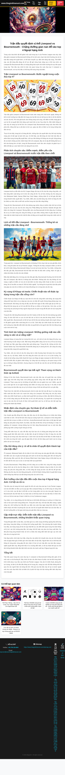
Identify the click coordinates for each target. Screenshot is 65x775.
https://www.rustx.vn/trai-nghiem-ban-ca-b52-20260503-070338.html (55, 667)
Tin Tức (33, 3)
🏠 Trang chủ (27, 3)
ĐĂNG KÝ (60, 3)
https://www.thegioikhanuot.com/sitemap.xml (37, 647)
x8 (62, 653)
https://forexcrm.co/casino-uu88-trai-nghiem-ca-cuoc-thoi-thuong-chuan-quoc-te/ (55, 712)
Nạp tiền (39, 3)
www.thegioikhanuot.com (12, 3)
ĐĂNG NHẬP (51, 3)
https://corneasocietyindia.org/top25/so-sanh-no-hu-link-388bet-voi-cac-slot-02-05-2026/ (55, 738)
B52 (62, 655)
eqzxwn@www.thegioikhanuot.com (10, 652)
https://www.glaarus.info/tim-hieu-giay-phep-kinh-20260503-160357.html (55, 689)
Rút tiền (45, 3)
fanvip (62, 657)
